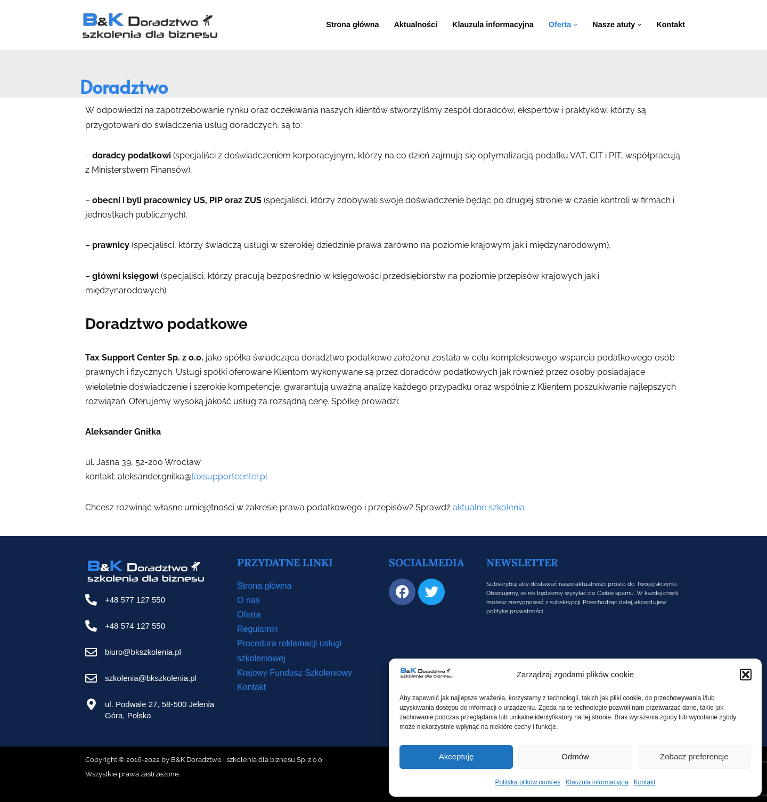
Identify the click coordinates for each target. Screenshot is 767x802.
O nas (248, 600)
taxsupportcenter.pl (229, 476)
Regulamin (257, 628)
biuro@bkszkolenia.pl (143, 651)
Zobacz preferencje (694, 756)
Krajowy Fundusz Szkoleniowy (294, 672)
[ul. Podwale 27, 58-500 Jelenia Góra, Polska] (91, 704)
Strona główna (352, 24)
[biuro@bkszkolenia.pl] (91, 652)
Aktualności (415, 24)
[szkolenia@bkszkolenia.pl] (91, 678)
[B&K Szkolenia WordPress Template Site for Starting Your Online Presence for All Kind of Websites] (149, 25)
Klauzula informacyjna (597, 782)
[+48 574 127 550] (91, 626)
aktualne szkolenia (489, 507)
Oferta (248, 614)
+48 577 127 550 (135, 599)
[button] (745, 674)
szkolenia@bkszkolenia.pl (151, 678)
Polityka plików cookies (528, 782)
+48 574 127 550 (135, 625)
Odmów (575, 756)
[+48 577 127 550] (91, 600)
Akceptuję (456, 756)
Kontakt (645, 782)
